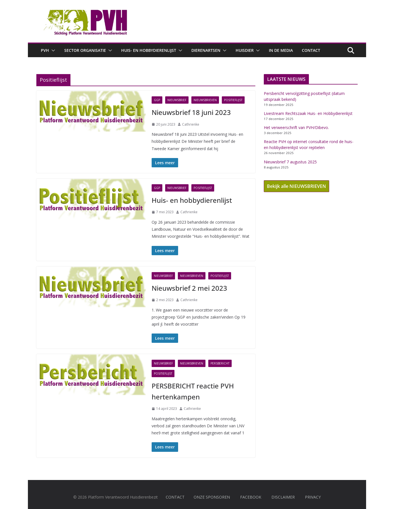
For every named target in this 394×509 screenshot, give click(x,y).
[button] (52, 50)
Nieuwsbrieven (205, 100)
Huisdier (245, 50)
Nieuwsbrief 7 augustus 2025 (290, 162)
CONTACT (175, 497)
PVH (45, 50)
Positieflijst (233, 100)
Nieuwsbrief (176, 100)
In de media (281, 50)
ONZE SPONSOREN (212, 497)
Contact (311, 50)
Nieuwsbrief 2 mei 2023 (189, 288)
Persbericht (220, 363)
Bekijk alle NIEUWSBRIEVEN (296, 186)
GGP (157, 100)
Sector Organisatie (85, 50)
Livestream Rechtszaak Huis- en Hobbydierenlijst (308, 113)
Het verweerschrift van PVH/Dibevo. (296, 127)
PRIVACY (313, 497)
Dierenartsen (205, 50)
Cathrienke (190, 124)
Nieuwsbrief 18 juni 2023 (191, 112)
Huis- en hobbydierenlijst (148, 50)
